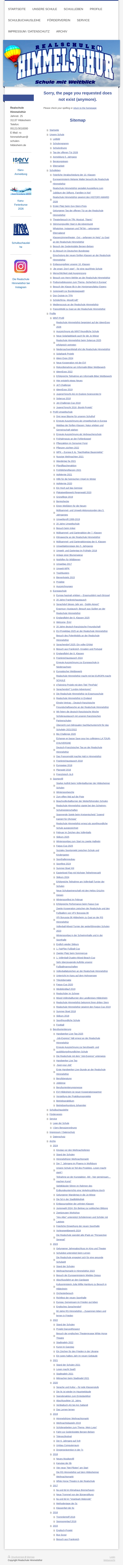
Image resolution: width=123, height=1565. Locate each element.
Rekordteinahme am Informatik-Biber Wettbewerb (80, 367)
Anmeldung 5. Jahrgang (65, 157)
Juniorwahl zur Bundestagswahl (68, 291)
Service (53, 1118)
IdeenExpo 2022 (64, 371)
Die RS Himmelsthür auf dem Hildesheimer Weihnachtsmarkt (77, 1474)
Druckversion (16, 1557)
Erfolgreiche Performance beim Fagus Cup (77, 904)
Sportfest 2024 (63, 863)
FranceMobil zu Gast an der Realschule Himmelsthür (79, 309)
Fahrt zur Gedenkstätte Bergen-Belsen (75, 1432)
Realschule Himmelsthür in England (74, 698)
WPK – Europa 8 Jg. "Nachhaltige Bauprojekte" (79, 452)
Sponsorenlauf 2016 (66, 1521)
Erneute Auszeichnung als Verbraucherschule (79, 434)
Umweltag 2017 (64, 564)
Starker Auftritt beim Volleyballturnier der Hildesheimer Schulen (83, 785)
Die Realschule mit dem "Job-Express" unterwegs (81, 1056)
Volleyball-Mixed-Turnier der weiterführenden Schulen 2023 (83, 928)
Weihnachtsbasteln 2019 (68, 1423)
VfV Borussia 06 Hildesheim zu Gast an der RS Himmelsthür (79, 919)
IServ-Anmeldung (21, 172)
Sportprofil (58, 778)
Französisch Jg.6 (64, 774)
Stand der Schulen (65, 1154)
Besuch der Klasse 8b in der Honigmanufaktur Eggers (79, 286)
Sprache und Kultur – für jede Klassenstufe (77, 1387)
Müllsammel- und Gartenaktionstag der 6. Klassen (81, 541)
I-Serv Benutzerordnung (65, 1127)
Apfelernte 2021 (64, 474)
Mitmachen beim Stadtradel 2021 (72, 1378)
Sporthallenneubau (65, 859)
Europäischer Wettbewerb (69, 671)
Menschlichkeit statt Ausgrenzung (69, 273)
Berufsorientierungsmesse (69, 1087)
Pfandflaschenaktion (66, 465)
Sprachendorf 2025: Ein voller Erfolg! (74, 644)
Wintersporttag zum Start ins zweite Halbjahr (78, 841)
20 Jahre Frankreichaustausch (71, 600)
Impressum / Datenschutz (62, 1132)
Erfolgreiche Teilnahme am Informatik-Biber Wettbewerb (84, 376)
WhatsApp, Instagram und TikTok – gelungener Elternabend (76, 230)
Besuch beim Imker (65, 528)
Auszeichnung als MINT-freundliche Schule (77, 331)
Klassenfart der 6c (65, 1508)
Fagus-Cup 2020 (64, 984)
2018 (55, 1454)
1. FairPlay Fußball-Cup (68, 948)
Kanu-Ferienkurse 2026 (20, 204)
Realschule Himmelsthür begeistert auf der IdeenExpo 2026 (83, 324)
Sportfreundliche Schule (68, 1020)
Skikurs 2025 (62, 837)
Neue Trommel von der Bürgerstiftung (75, 1494)
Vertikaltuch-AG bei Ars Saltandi (72, 1405)
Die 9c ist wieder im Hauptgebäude (73, 1391)
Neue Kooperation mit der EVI (71, 362)
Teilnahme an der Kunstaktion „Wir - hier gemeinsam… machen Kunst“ (83, 1179)
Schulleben (55, 170)
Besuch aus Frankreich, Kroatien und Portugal (79, 649)
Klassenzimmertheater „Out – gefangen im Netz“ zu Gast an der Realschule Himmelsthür (81, 239)
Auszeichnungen (64, 586)
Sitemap (30, 1557)
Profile (52, 313)
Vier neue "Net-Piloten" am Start (72, 1467)
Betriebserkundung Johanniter (71, 1105)
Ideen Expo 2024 (64, 358)
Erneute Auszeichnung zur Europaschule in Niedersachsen (77, 664)
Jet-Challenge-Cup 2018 (68, 403)
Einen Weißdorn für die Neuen (71, 506)
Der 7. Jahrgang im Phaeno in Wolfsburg (76, 1163)
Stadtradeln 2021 (64, 1373)
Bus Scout (61, 1535)
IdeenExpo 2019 (64, 389)
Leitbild (56, 139)
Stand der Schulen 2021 (68, 1365)
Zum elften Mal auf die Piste (70, 796)
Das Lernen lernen (65, 1409)
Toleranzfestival (64, 1436)
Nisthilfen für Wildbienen (68, 559)
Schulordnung (60, 148)
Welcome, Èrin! (63, 622)
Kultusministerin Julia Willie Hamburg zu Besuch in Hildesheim (81, 1286)
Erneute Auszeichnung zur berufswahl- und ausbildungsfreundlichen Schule (77, 1049)
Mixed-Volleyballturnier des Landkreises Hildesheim (81, 998)
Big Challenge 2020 (66, 734)
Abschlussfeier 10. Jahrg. (68, 1400)
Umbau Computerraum (67, 1445)
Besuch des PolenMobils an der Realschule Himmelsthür (77, 637)
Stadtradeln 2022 (64, 1342)
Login (112, 1557)
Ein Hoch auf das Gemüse (69, 488)
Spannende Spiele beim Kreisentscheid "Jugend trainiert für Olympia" (80, 816)
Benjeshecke (62, 501)
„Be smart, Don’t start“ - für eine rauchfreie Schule (77, 268)
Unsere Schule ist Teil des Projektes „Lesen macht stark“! (81, 1170)
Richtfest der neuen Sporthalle (71, 1297)
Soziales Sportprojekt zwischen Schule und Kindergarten (77, 852)
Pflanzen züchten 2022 (67, 447)
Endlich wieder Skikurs (67, 944)
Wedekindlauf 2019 (65, 989)
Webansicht (109, 1560)
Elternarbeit (58, 166)
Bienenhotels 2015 (65, 577)
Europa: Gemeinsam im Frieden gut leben (77, 1302)
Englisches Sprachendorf (68, 1306)
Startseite (54, 130)
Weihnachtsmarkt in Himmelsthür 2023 (75, 1271)
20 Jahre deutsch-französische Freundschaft (78, 626)
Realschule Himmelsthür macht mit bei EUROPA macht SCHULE (83, 678)
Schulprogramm (61, 143)
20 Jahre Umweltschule (68, 523)
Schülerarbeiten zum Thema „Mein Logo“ (76, 1427)
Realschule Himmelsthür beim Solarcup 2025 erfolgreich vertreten (78, 342)
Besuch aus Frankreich (67, 1539)
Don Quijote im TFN (63, 295)
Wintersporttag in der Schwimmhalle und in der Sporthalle (79, 937)
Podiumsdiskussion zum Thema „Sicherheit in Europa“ (80, 282)
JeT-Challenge (63, 385)
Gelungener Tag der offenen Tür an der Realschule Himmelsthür (78, 212)
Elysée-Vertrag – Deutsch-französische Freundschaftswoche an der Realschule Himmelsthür (82, 704)
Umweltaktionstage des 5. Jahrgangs (74, 546)
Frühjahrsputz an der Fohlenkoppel (73, 438)
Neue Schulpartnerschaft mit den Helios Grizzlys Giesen (80, 892)
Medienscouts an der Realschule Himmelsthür (76, 304)
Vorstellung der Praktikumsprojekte (73, 1096)
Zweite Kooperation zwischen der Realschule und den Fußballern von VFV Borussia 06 (83, 910)
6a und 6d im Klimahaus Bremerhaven (75, 1490)
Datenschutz (59, 1136)
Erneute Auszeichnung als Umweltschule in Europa (81, 421)
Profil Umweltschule (63, 412)
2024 (55, 1145)
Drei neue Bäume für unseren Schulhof (75, 416)
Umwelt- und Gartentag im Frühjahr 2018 (76, 550)
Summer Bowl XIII (65, 868)
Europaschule (60, 591)
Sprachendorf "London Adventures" (73, 689)
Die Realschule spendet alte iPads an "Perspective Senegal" (81, 1237)
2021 (55, 1360)
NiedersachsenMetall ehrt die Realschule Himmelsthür (83, 349)
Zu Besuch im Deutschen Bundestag (71, 251)
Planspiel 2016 (63, 770)
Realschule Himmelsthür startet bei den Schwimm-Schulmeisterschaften (81, 807)
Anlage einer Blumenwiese (69, 555)
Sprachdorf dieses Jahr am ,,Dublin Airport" (77, 604)
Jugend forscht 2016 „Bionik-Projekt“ (74, 407)
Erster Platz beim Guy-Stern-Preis (70, 206)
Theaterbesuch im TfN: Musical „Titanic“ (72, 219)
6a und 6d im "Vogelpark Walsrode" (73, 1499)
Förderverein (55, 1114)
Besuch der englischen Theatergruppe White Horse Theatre (81, 1335)
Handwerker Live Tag (66, 1060)
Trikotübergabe (63, 980)
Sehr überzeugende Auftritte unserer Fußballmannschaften (74, 964)
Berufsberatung (64, 1078)
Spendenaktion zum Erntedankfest (73, 1396)
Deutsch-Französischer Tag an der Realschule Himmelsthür (79, 749)
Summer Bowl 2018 (66, 1011)
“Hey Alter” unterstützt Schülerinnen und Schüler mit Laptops (82, 1219)
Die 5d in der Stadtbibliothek (70, 1199)
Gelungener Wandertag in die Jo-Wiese (75, 1195)
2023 (55, 1244)
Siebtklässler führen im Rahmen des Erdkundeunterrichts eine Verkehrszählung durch (80, 1188)
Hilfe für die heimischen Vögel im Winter (76, 479)
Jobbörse (61, 1083)
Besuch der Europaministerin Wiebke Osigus (78, 1275)
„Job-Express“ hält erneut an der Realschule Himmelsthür (78, 1040)
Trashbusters (62, 573)
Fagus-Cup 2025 (64, 846)
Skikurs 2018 (62, 1016)
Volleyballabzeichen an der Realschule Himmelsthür (82, 971)
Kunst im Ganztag (65, 1347)
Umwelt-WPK (63, 568)
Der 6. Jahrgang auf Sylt (68, 1441)
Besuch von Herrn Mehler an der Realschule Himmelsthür (81, 277)
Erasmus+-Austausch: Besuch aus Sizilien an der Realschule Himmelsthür (80, 610)
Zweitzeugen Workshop (68, 1212)
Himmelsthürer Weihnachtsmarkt (72, 1159)
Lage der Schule (61, 1123)
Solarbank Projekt (65, 353)
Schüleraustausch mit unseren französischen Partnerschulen (78, 718)
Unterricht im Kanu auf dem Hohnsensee (76, 975)
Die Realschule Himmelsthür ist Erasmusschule (79, 693)
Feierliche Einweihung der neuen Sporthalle (78, 1226)
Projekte (60, 582)
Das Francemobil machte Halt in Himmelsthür (78, 756)
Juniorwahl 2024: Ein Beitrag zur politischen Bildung (82, 1208)
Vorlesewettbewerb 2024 (68, 1230)
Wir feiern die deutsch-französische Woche (77, 711)
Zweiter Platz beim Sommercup (71, 953)
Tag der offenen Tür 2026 (65, 152)
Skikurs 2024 (62, 877)
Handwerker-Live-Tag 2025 (69, 1033)
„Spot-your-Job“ (64, 1065)
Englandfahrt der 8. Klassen (70, 653)
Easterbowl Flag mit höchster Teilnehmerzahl (78, 872)
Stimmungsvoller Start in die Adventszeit (73, 224)
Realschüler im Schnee (67, 993)
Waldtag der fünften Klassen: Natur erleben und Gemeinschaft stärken (79, 427)
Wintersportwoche (65, 792)
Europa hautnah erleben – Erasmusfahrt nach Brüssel (83, 595)
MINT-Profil (58, 318)
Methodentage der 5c (66, 1503)
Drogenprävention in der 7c (69, 1450)
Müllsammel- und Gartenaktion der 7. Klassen (79, 532)
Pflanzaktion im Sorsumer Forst (71, 443)
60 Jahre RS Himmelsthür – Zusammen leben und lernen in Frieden (81, 1313)
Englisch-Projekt (64, 1530)
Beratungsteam (60, 161)
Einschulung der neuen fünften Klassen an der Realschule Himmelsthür (82, 257)
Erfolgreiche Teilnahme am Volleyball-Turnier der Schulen (80, 883)
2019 (55, 1414)
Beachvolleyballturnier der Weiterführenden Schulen (82, 801)
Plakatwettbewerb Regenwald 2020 (73, 492)
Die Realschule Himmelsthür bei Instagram (21, 283)
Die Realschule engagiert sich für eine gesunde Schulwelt (79, 1259)
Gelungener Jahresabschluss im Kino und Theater (81, 1248)
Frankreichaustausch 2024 (69, 658)
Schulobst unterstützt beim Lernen (73, 1253)
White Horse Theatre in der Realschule (75, 1481)
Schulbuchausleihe (58, 1110)
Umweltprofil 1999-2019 (68, 519)
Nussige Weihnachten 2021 (70, 456)
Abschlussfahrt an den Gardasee (72, 1280)
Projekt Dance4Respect (68, 1329)
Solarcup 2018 (63, 398)
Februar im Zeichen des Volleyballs (73, 832)
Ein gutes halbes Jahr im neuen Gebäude (77, 1356)
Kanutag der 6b (64, 1463)
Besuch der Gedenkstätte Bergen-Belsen (73, 246)
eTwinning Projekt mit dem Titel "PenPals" (77, 685)
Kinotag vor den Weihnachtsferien (73, 1150)
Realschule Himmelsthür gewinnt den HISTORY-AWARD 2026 (81, 199)
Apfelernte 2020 (64, 483)
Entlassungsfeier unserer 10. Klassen (71, 264)
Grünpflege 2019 (64, 497)
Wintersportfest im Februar (69, 899)
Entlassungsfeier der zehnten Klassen (75, 1203)
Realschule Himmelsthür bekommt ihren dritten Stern (82, 1002)
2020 (55, 1382)
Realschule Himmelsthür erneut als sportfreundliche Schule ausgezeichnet (82, 825)
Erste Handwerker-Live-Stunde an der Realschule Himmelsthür (81, 1071)
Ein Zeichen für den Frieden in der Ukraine (77, 1351)
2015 (55, 1526)
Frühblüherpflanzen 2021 (68, 470)
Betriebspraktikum (65, 1101)
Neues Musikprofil (65, 1458)
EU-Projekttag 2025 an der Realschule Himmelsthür (82, 631)
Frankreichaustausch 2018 (69, 761)
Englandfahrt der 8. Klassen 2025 (73, 617)
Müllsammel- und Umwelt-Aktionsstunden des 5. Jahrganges (80, 512)
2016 (55, 1512)
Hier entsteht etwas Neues (69, 380)
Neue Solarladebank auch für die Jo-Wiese (77, 336)
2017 (55, 1485)
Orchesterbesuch (64, 1293)
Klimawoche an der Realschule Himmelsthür (78, 537)
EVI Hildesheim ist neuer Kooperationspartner (79, 1092)
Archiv (52, 1141)
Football (60, 1025)
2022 (55, 1320)
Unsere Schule (56, 134)
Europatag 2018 (64, 765)
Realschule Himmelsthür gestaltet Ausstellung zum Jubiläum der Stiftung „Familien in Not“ (78, 190)
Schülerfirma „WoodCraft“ (65, 300)
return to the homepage (85, 108)
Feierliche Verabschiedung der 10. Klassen (74, 175)
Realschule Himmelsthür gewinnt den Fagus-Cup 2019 (83, 1007)
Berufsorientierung (62, 1029)
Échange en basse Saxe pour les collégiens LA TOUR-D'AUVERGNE (83, 740)
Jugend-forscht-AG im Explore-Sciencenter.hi (78, 394)
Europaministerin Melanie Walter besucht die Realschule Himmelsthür (81, 181)
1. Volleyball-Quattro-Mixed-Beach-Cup (75, 957)
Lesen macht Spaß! (66, 1369)
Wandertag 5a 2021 (66, 461)
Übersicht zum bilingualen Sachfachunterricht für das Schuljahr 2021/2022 (82, 727)
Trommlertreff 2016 (65, 1517)
